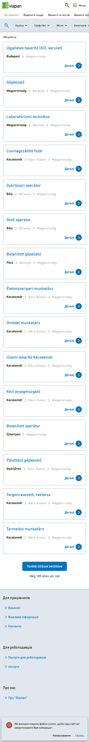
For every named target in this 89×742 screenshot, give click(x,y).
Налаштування (62, 735)
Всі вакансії (12, 14)
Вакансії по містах (59, 14)
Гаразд (79, 735)
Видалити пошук (33, 14)
